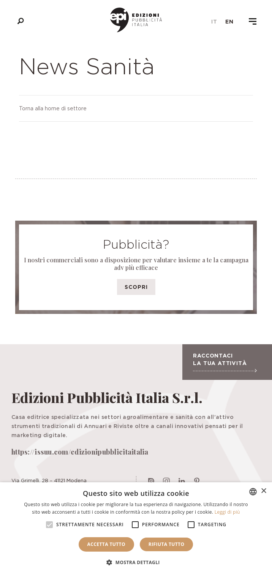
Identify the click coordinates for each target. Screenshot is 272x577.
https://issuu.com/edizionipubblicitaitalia (80, 451)
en (229, 21)
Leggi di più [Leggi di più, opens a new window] (227, 512)
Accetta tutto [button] (106, 544)
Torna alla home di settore (53, 108)
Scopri (136, 287)
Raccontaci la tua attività (224, 362)
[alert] (136, 529)
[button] (136, 562)
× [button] (263, 491)
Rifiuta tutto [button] (167, 544)
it (214, 21)
